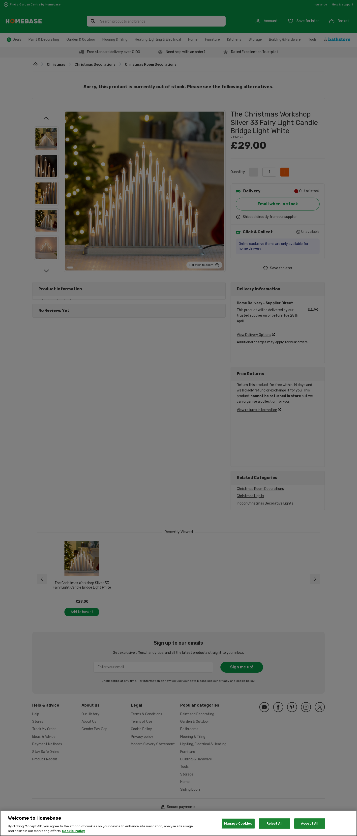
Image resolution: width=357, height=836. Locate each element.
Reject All (275, 823)
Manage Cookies (238, 823)
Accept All (309, 823)
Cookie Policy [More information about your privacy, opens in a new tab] (73, 831)
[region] (178, 823)
